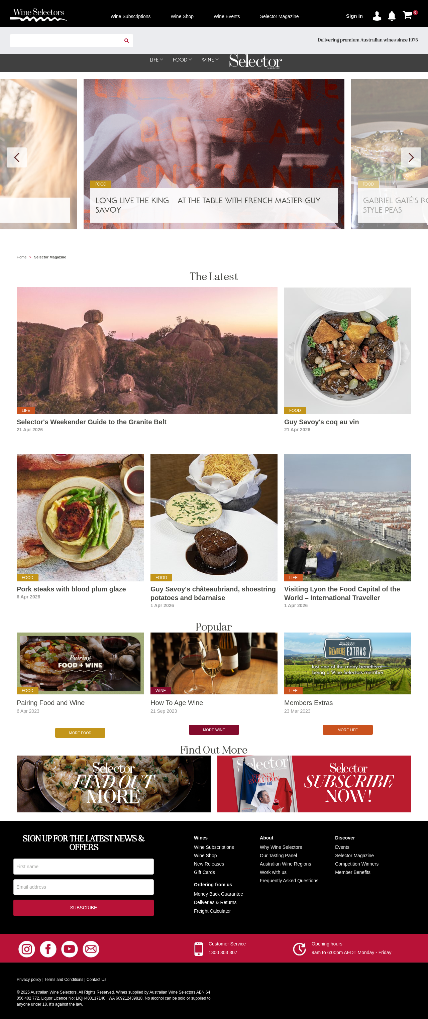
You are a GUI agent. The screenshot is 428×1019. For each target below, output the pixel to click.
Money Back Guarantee (218, 891)
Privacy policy (29, 978)
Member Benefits (352, 869)
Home (21, 257)
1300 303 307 (223, 950)
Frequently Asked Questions (289, 878)
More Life (348, 730)
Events (342, 844)
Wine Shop (205, 853)
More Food (80, 730)
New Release (208, 861)
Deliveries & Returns (215, 900)
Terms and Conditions (63, 978)
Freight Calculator (212, 908)
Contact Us (96, 978)
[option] (214, 154)
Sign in (354, 16)
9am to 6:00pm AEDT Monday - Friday (352, 950)
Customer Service (227, 942)
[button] (393, 14)
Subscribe (83, 906)
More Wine (214, 730)
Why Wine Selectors (281, 844)
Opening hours (327, 942)
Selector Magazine (354, 853)
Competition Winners (357, 861)
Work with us (273, 869)
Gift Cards (204, 869)
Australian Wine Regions (285, 861)
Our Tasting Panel (278, 853)
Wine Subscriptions (214, 844)
